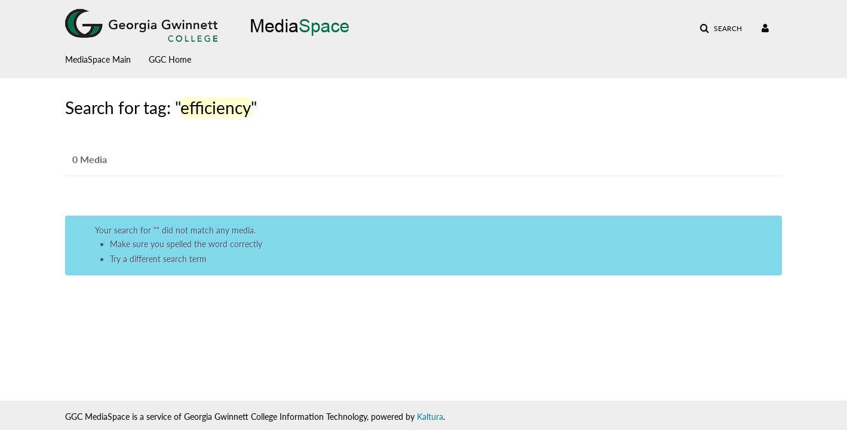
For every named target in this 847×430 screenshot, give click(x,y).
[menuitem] (107, 57)
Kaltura (430, 416)
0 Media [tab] (89, 159)
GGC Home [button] (170, 59)
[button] (721, 28)
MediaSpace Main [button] (98, 59)
